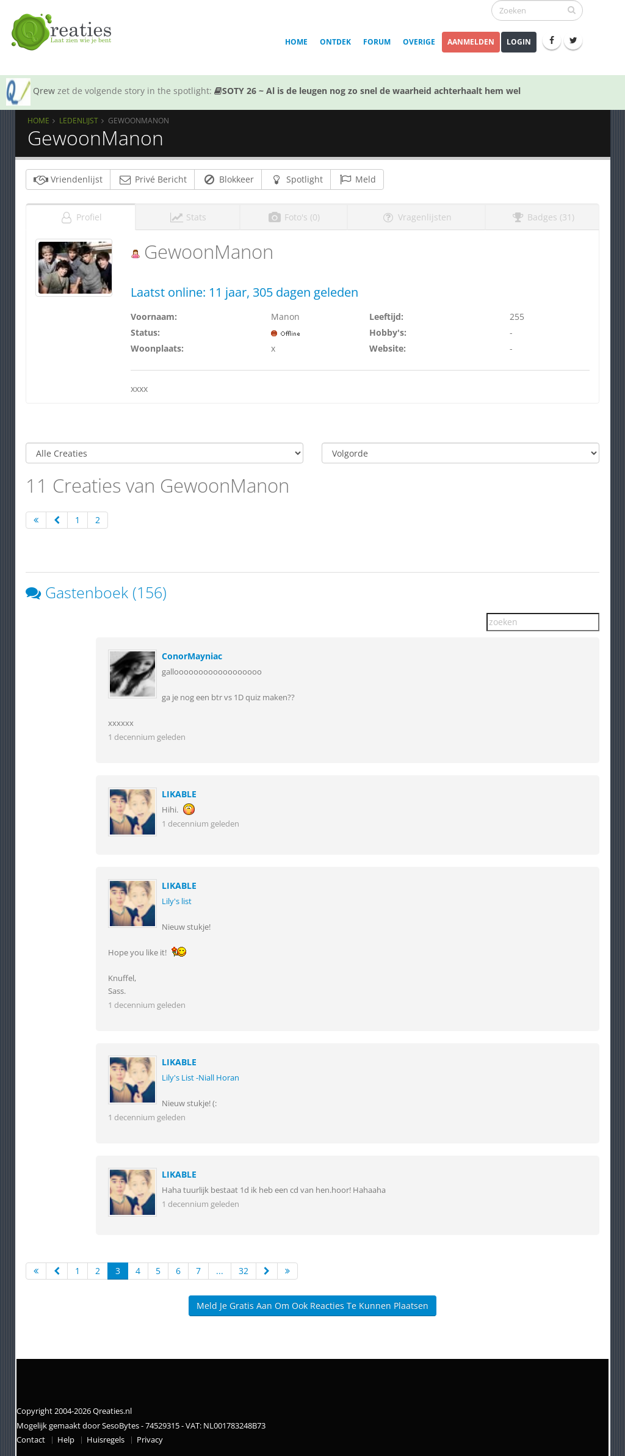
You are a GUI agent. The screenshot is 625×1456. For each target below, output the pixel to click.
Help (65, 1440)
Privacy (150, 1440)
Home (296, 42)
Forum (377, 42)
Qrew (44, 90)
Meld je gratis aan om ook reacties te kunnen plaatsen (312, 1305)
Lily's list (177, 901)
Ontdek (335, 42)
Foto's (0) (293, 217)
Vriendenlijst (68, 179)
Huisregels (106, 1440)
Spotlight (296, 179)
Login (519, 42)
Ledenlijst (78, 120)
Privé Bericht (152, 179)
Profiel (80, 217)
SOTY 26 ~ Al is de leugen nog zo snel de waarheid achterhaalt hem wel (367, 90)
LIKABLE (179, 794)
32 (243, 1271)
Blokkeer (228, 179)
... (219, 1271)
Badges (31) (542, 217)
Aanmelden (470, 42)
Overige (419, 42)
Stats (187, 217)
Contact (30, 1440)
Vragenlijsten (416, 217)
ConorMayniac (192, 656)
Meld (357, 179)
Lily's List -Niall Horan (200, 1078)
